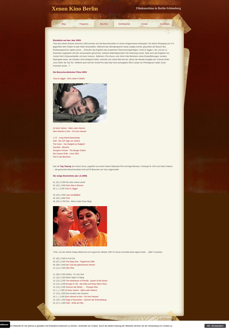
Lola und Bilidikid (73, 195)
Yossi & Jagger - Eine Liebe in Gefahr (69, 78)
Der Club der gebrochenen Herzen (80, 265)
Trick (68, 198)
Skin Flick (70, 268)
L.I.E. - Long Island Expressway (66, 138)
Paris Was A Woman (74, 185)
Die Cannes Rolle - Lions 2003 (66, 154)
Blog (64, 24)
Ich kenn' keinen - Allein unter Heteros (69, 128)
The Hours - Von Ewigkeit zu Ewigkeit (69, 144)
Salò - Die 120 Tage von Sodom (66, 141)
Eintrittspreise (124, 24)
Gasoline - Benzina (61, 147)
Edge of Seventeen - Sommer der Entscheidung (86, 300)
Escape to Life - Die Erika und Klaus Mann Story (86, 284)
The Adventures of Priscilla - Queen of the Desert (86, 281)
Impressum (164, 24)
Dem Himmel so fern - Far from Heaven (69, 131)
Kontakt (144, 24)
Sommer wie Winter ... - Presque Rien (82, 287)
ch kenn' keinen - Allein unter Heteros (81, 290)
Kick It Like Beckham (62, 157)
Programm (83, 24)
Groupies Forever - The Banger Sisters (69, 150)
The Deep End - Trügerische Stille (80, 262)
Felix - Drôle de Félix (74, 303)
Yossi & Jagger (71, 189)
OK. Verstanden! (215, 326)
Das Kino (104, 24)
